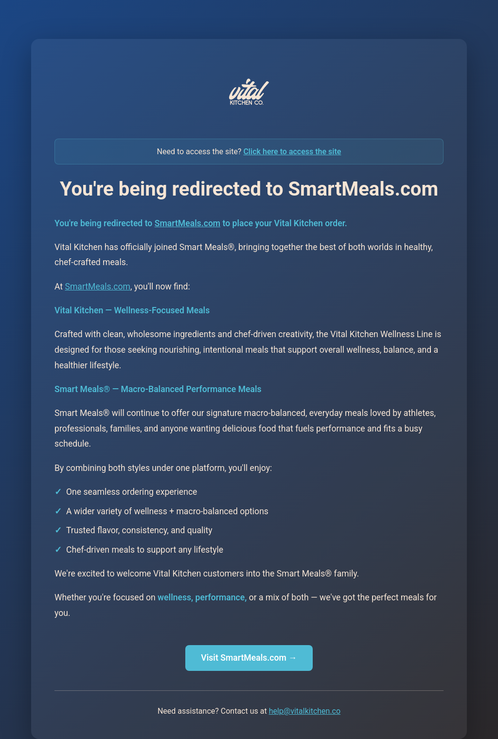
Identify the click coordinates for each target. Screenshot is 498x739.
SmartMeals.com (187, 223)
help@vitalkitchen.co (304, 711)
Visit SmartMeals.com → (249, 658)
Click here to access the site (292, 151)
